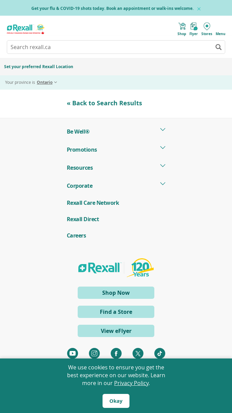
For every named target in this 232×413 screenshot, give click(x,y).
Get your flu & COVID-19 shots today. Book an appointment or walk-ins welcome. (112, 8)
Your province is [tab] (28, 82)
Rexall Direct (83, 219)
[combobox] (116, 47)
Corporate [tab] (80, 185)
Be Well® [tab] (78, 131)
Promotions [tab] (82, 149)
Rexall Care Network (93, 202)
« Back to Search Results (104, 103)
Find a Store (116, 312)
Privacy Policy (131, 383)
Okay (116, 400)
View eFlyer (116, 331)
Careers (76, 235)
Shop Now (127, 293)
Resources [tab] (80, 167)
